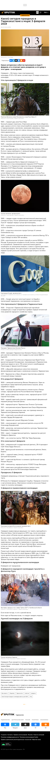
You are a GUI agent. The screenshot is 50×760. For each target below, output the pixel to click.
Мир (31, 696)
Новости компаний (38, 734)
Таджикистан (20, 693)
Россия (27, 720)
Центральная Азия (18, 720)
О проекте (4, 734)
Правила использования (20, 734)
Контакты (10, 734)
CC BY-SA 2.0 (4, 294)
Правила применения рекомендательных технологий (16, 739)
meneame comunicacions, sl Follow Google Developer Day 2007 (24, 295)
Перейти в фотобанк (19, 118)
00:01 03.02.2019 (6, 27)
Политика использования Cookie (29, 737)
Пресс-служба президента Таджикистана (12, 349)
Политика (35, 720)
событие (27, 693)
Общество (12, 693)
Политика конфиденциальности (10, 737)
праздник (33, 693)
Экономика (44, 720)
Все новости (5, 693)
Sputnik (4, 118)
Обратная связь (36, 739)
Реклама (30, 734)
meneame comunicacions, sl (15, 294)
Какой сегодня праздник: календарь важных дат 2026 (15, 696)
